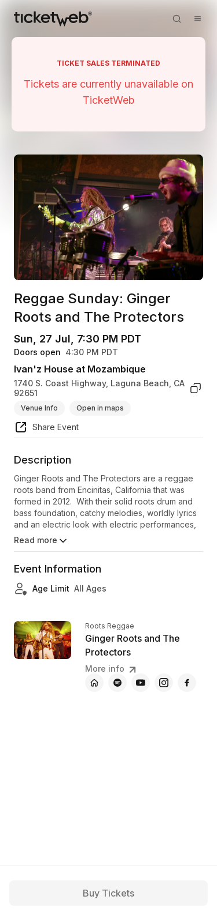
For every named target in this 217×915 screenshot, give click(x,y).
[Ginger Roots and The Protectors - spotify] (117, 682)
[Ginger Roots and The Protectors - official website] (94, 682)
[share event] (46, 429)
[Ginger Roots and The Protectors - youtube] (140, 682)
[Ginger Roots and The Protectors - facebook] (187, 682)
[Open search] (176, 18)
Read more (41, 541)
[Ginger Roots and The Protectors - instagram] (164, 682)
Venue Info (39, 408)
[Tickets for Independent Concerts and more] (53, 18)
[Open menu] (197, 18)
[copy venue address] (195, 388)
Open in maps (100, 408)
